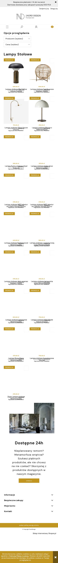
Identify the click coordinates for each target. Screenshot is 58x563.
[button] (7, 27)
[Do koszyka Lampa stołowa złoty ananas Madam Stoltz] (26, 267)
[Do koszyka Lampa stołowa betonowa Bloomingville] (26, 309)
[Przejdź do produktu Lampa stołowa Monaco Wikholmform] (41, 116)
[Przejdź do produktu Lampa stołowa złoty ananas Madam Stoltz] (16, 281)
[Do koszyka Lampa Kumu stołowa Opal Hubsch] (26, 143)
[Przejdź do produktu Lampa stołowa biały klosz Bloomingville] (41, 157)
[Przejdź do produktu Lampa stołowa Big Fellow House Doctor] (16, 74)
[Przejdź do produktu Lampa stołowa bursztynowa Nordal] (41, 364)
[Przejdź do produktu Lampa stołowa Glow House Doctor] (16, 116)
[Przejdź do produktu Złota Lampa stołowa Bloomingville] (16, 406)
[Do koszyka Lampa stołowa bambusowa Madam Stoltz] (52, 60)
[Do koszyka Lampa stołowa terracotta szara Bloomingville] (52, 267)
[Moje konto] (36, 27)
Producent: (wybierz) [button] (14, 38)
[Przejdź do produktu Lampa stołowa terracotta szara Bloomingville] (41, 281)
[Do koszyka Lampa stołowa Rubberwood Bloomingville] (26, 226)
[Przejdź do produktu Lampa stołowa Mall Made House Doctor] (41, 323)
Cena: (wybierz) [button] (12, 44)
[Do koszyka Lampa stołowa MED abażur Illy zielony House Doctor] (52, 185)
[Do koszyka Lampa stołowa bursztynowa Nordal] (52, 350)
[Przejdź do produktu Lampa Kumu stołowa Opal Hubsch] (16, 157)
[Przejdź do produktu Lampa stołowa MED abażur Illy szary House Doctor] (16, 198)
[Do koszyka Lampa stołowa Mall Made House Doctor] (52, 309)
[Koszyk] (51, 27)
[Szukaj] (22, 27)
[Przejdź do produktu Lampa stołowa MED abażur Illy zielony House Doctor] (41, 198)
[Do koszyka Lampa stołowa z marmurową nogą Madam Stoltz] (52, 226)
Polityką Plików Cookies (19, 556)
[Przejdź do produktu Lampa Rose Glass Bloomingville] (16, 364)
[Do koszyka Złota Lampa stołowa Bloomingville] (26, 392)
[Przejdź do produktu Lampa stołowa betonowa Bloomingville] (16, 323)
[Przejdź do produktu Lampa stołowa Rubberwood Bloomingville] (16, 240)
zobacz (29, 507)
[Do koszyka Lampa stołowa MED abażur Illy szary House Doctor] (26, 185)
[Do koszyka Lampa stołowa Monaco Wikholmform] (52, 102)
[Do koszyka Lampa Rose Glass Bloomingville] (26, 350)
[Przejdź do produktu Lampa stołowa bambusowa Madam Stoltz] (41, 74)
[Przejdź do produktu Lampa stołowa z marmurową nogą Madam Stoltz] (41, 240)
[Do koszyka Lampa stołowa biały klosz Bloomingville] (52, 143)
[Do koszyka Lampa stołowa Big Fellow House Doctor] (26, 60)
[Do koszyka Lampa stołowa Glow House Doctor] (26, 102)
